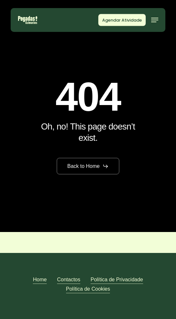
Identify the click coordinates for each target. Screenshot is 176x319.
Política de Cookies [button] (88, 289)
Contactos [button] (68, 279)
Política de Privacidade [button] (117, 279)
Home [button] (40, 279)
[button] (154, 20)
